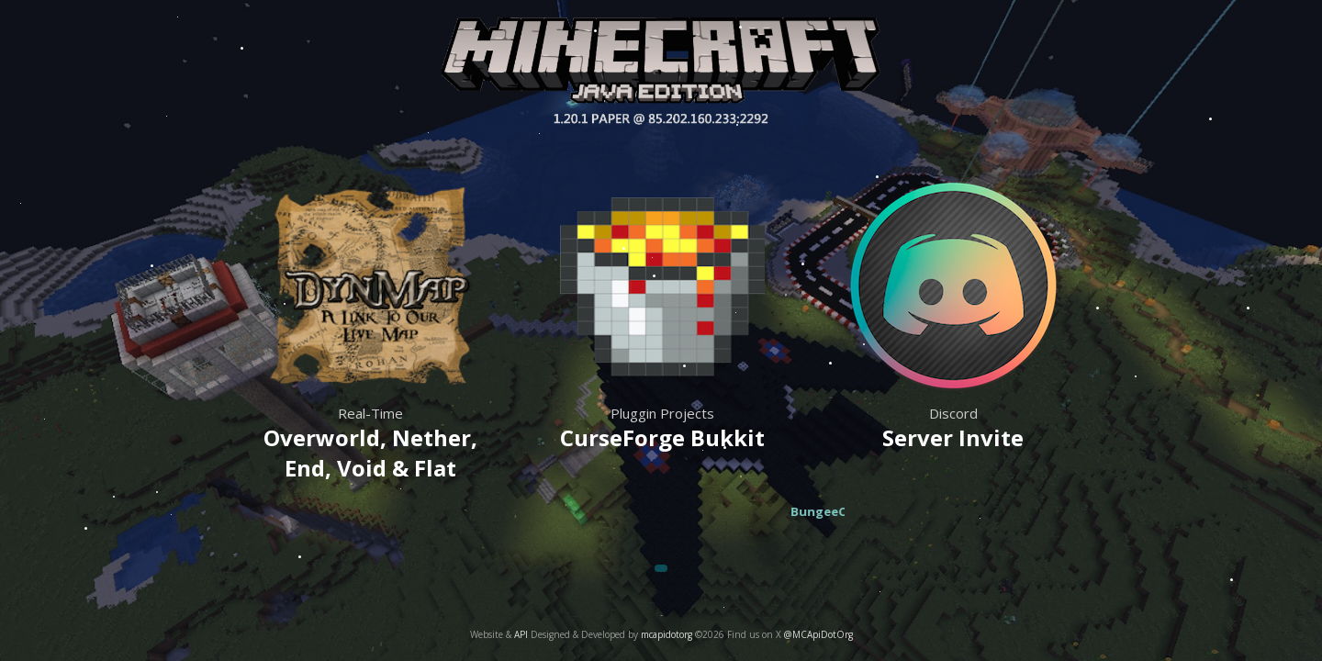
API (521, 634)
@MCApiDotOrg (818, 634)
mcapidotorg (666, 634)
